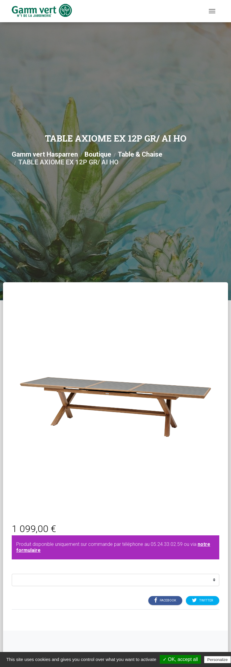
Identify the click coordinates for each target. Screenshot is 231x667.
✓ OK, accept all (180, 659)
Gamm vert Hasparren (45, 154)
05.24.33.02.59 (167, 544)
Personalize (217, 659)
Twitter (202, 600)
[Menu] (212, 11)
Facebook (165, 600)
